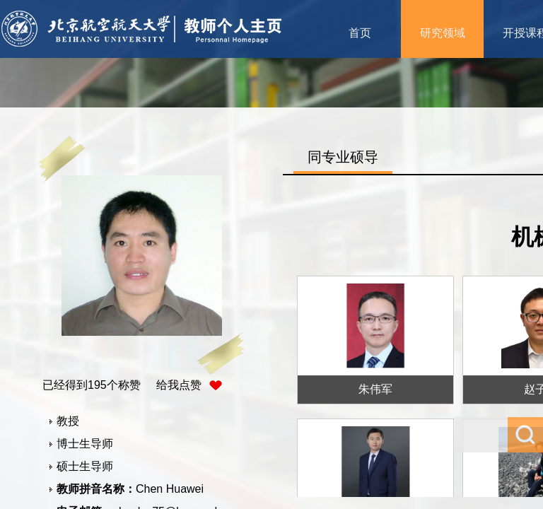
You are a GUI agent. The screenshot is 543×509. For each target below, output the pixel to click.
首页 (360, 33)
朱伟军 (375, 389)
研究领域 (442, 33)
